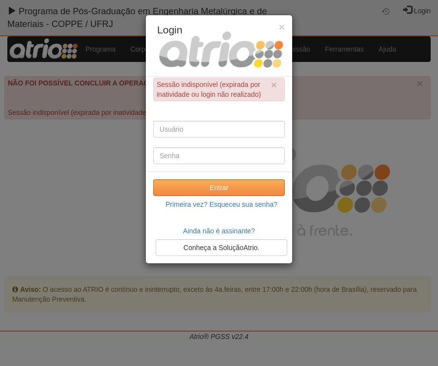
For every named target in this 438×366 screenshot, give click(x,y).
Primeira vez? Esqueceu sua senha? (221, 204)
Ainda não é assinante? (219, 231)
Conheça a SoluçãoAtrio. (222, 248)
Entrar (219, 188)
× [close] (274, 85)
